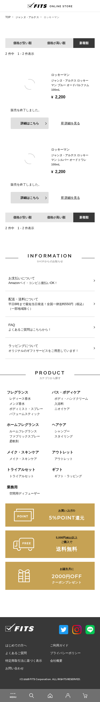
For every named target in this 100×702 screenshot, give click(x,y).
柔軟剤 (14, 441)
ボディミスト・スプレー (26, 408)
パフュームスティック (24, 413)
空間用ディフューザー (24, 493)
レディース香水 (20, 398)
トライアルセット (21, 476)
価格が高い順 (56, 43)
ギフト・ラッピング (68, 476)
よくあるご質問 (16, 653)
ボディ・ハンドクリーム (71, 398)
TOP (8, 17)
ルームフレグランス (23, 431)
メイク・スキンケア (23, 458)
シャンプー (62, 431)
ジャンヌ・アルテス (27, 17)
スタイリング (63, 436)
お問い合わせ (14, 668)
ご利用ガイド (59, 645)
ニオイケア (62, 408)
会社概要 (56, 660)
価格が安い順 (22, 43)
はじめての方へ (16, 645)
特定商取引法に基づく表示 (23, 660)
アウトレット (63, 458)
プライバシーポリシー (65, 653)
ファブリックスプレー (24, 436)
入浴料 (59, 403)
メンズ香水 (17, 403)
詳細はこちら (30, 123)
